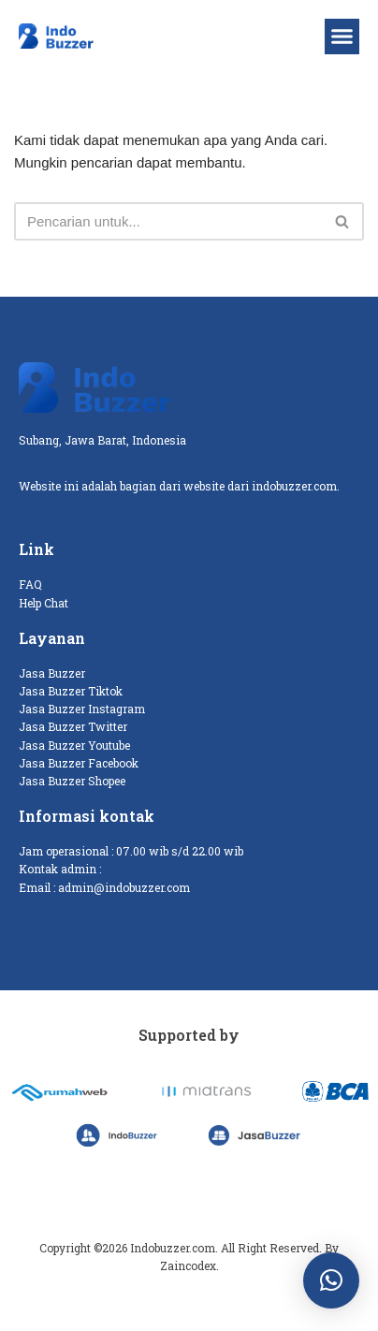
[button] (342, 36)
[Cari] (168, 221)
